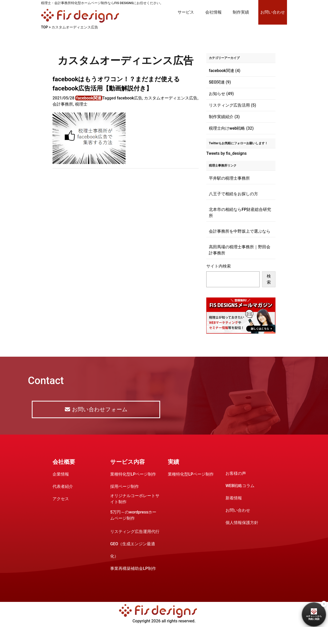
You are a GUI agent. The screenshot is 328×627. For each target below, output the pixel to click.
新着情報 (233, 498)
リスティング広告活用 (229, 105)
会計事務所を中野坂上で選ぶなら (239, 231)
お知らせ (217, 93)
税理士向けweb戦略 (227, 128)
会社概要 (64, 462)
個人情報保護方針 (241, 523)
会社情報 (213, 12)
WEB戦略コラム (239, 486)
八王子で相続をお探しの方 (233, 193)
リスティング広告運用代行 (134, 532)
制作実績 (241, 12)
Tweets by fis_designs (226, 153)
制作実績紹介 (221, 116)
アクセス (61, 499)
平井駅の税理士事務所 (229, 178)
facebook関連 (88, 98)
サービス (186, 12)
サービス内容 (127, 462)
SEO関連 (217, 82)
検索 (269, 279)
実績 (173, 462)
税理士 (81, 104)
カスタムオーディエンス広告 (170, 98)
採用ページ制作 (124, 487)
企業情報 (61, 474)
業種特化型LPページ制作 (133, 474)
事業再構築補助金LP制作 (133, 569)
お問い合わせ (272, 12)
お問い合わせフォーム (96, 410)
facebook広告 (129, 98)
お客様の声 (235, 474)
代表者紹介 (63, 487)
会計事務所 (63, 104)
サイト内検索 (218, 266)
